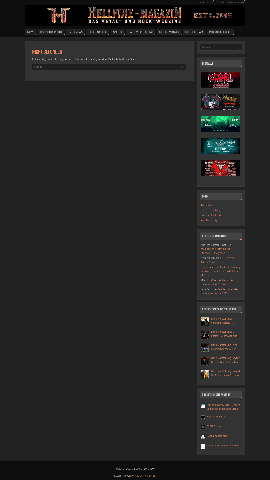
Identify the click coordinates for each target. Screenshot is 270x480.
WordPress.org (209, 220)
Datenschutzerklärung (230, 2)
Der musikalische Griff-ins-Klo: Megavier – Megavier (216, 249)
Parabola (136, 475)
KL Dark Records (216, 416)
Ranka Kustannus (217, 435)
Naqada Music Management (223, 445)
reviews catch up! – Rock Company (220, 267)
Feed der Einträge (211, 210)
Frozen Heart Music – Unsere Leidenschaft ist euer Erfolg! (223, 407)
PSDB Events (214, 426)
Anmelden (207, 205)
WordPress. (150, 475)
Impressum (206, 2)
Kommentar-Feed (211, 215)
